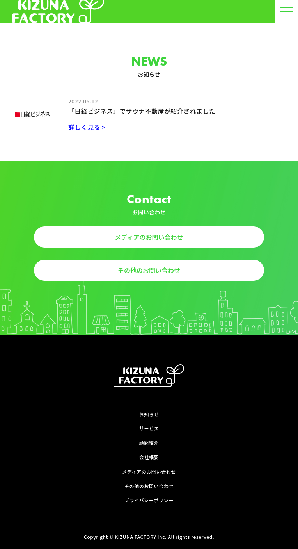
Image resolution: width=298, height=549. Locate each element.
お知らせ (149, 414)
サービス (149, 428)
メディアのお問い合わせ (149, 237)
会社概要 (149, 457)
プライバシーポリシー (149, 500)
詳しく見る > (87, 127)
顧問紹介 (149, 443)
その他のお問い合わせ (149, 270)
